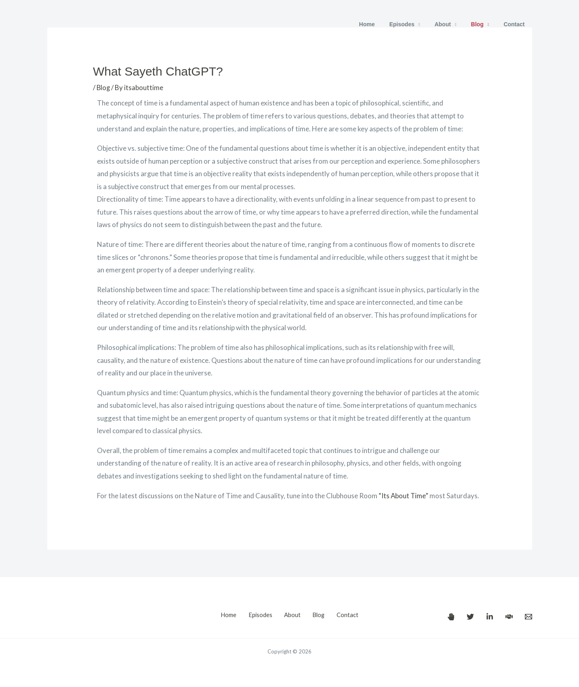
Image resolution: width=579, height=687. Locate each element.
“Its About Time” (404, 495)
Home (381, 24)
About (450, 24)
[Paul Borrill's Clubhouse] (509, 616)
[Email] (528, 616)
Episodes (412, 24)
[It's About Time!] (451, 616)
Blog (482, 24)
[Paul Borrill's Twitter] (470, 616)
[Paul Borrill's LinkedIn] (489, 616)
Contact (515, 24)
